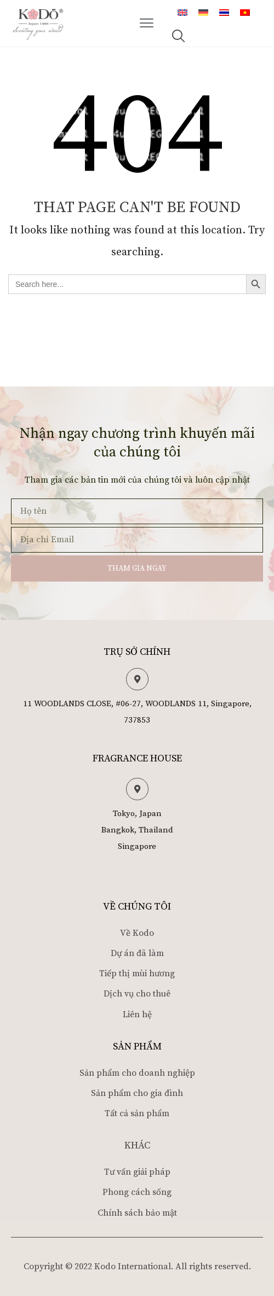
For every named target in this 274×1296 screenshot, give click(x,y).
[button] (146, 23)
